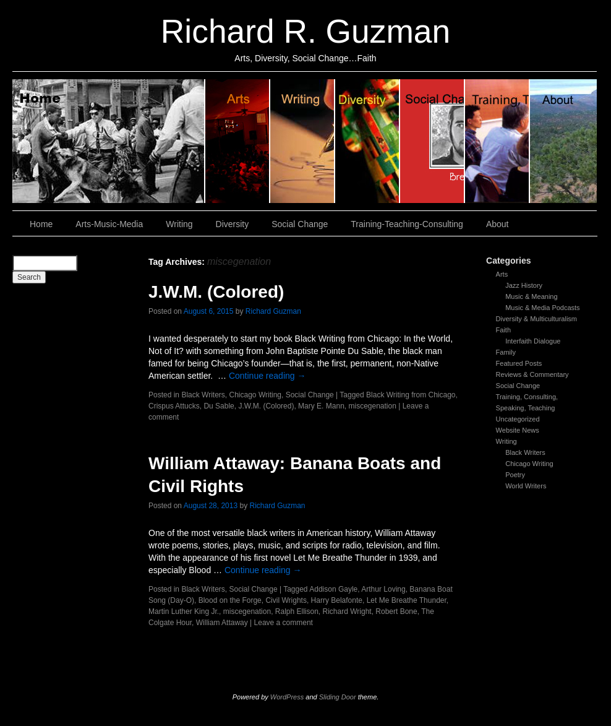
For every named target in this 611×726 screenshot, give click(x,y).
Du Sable (218, 406)
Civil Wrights (285, 600)
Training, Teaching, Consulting (497, 141)
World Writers (525, 486)
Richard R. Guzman (305, 31)
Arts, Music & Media (237, 141)
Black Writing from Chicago (411, 395)
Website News (517, 430)
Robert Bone (396, 611)
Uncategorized (518, 419)
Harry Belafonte (336, 600)
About (563, 141)
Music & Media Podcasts (542, 307)
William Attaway (222, 622)
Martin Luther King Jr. (183, 611)
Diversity (367, 141)
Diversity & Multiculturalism (536, 318)
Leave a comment (283, 622)
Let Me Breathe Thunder (406, 600)
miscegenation (372, 406)
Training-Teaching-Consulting (407, 224)
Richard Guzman (273, 311)
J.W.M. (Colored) (216, 291)
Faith (503, 330)
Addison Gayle (333, 589)
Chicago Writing (529, 463)
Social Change (432, 141)
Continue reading (267, 376)
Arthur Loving (383, 589)
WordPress (287, 697)
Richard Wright (347, 611)
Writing (302, 141)
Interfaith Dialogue (532, 341)
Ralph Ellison (296, 611)
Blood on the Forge (230, 600)
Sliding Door (337, 697)
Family (506, 352)
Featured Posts (519, 363)
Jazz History (523, 285)
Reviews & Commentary (532, 374)
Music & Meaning (531, 296)
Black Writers (525, 452)
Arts (502, 274)
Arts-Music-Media (109, 224)
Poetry (515, 474)
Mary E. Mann (321, 406)
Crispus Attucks (174, 406)
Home (108, 141)
